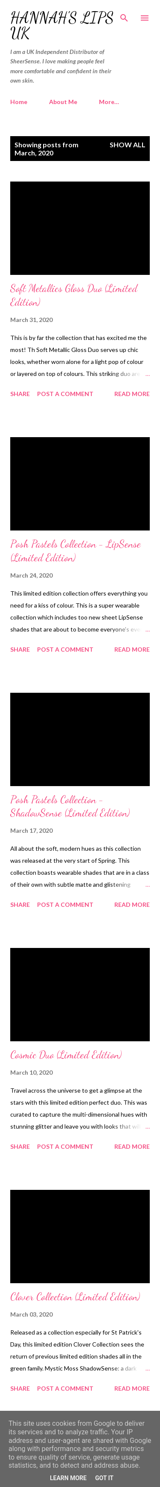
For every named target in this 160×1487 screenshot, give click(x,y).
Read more (132, 393)
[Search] (124, 15)
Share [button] (20, 393)
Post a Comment (65, 393)
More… (109, 101)
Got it (104, 1478)
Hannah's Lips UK (62, 25)
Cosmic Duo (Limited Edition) (66, 1055)
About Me (63, 101)
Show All (127, 144)
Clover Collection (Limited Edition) (75, 1296)
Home (18, 101)
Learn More (68, 1478)
